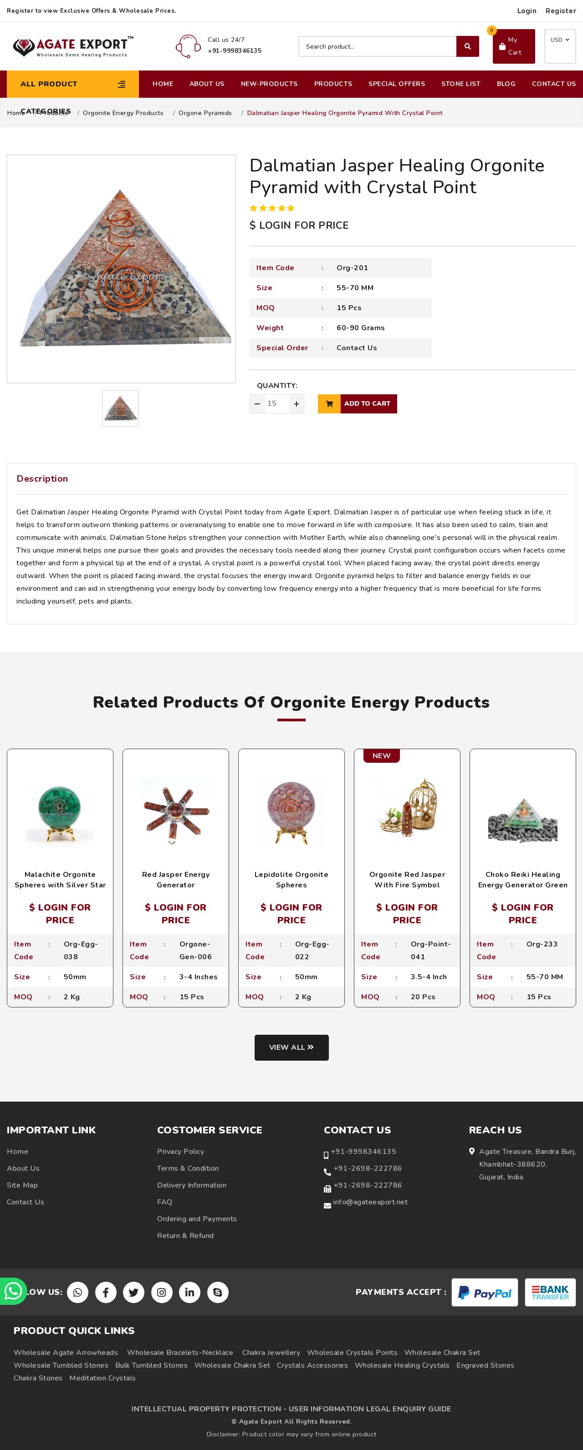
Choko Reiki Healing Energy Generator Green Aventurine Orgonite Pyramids (523, 890)
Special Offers (396, 84)
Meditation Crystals (102, 1378)
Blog (506, 84)
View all (291, 1047)
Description (42, 479)
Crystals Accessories (312, 1365)
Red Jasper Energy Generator (176, 880)
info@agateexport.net (370, 1202)
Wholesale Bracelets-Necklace (180, 1353)
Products (333, 84)
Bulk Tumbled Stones (151, 1365)
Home (163, 84)
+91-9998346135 (363, 1152)
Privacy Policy (180, 1152)
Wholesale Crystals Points (352, 1353)
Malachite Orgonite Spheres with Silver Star (60, 880)
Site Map (22, 1185)
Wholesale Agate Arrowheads (66, 1353)
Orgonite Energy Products (123, 113)
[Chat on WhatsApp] (13, 1291)
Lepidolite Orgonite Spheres (292, 880)
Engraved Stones (485, 1365)
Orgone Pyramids (205, 113)
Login (527, 10)
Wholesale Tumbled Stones (61, 1365)
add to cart (354, 403)
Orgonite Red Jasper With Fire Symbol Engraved (407, 885)
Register (561, 10)
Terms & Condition (188, 1168)
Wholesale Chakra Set (442, 1353)
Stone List (461, 84)
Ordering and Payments (197, 1219)
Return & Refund (185, 1236)
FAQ (165, 1202)
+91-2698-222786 (368, 1168)
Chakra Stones (38, 1378)
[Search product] (388, 46)
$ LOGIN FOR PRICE (299, 225)
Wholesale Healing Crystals (402, 1365)
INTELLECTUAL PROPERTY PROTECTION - (209, 1409)
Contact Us (554, 84)
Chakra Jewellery (271, 1353)
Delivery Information (191, 1185)
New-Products (269, 84)
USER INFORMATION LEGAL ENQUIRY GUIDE (370, 1409)
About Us (207, 84)
